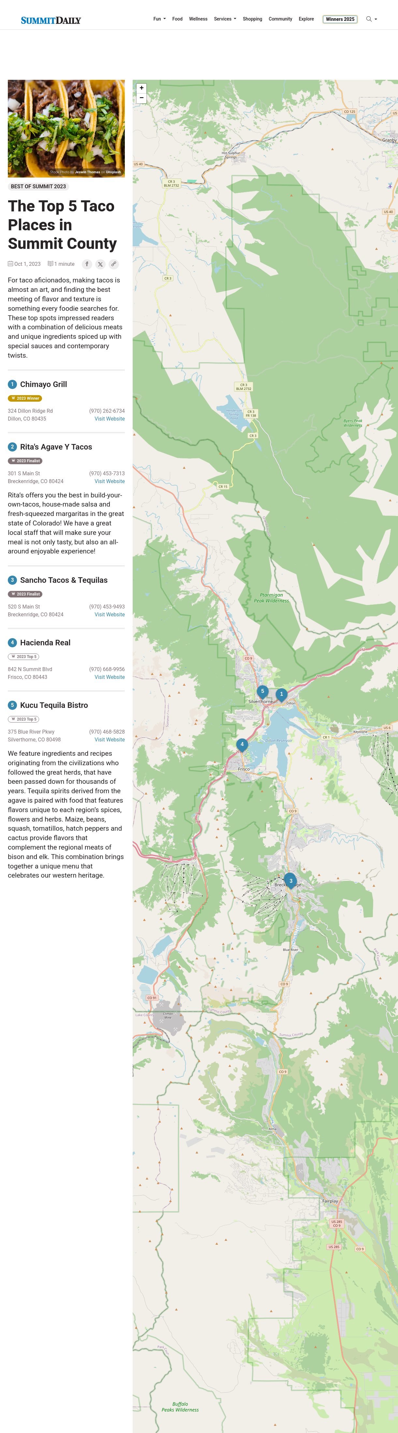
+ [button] (142, 88)
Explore (306, 18)
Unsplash (113, 172)
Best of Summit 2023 (38, 186)
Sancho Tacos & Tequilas (58, 580)
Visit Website (110, 419)
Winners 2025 (340, 19)
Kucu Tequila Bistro (48, 705)
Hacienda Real (39, 642)
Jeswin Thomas (87, 172)
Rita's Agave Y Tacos (50, 446)
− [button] (142, 98)
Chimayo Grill (37, 384)
